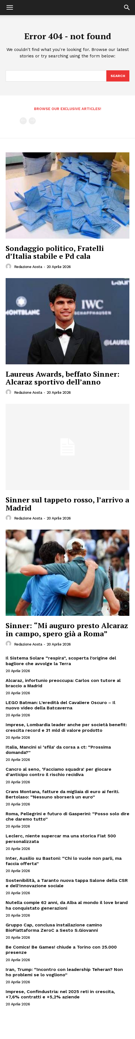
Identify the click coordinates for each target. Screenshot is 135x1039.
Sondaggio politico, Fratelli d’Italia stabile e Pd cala (55, 252)
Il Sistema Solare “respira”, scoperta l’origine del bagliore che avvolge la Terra (61, 660)
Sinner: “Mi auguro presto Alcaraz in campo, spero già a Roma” (67, 629)
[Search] (117, 75)
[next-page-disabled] (32, 120)
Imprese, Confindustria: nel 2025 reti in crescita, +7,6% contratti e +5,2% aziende (60, 994)
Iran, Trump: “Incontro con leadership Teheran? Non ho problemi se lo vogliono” (64, 972)
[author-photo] (9, 267)
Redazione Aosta (28, 267)
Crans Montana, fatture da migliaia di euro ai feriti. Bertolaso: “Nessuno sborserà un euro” (62, 794)
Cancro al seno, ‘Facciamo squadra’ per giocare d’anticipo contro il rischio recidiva (58, 772)
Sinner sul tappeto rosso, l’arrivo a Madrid (67, 503)
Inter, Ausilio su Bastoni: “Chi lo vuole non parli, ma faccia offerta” (64, 861)
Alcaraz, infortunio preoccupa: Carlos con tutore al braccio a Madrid (63, 683)
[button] (10, 7)
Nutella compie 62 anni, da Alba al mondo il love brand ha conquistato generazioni (67, 905)
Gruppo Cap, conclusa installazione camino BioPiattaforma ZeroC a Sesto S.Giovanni (54, 927)
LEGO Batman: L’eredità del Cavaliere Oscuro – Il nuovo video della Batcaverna (60, 705)
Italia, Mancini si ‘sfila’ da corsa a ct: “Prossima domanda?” (58, 749)
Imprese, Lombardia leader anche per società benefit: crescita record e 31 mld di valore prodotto (66, 727)
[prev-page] (23, 120)
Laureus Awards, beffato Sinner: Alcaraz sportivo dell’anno (63, 378)
